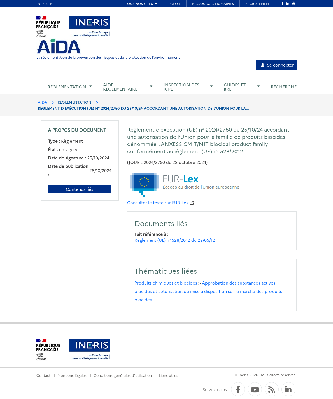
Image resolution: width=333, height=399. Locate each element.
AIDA (42, 101)
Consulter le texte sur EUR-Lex (157, 202)
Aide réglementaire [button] (120, 87)
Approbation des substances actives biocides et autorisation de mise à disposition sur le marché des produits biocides (208, 291)
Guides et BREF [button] (235, 87)
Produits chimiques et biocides (165, 283)
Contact (43, 375)
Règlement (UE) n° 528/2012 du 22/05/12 (174, 240)
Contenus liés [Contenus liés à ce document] (79, 189)
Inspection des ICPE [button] (181, 87)
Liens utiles (168, 375)
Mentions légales (72, 375)
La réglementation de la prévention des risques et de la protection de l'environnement (108, 57)
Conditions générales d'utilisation (123, 375)
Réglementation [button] (67, 87)
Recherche (284, 87)
